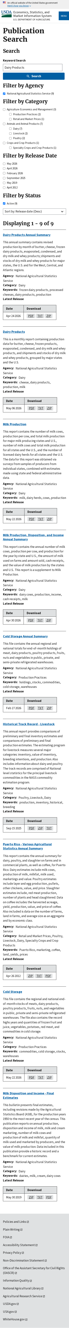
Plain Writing (11, 1229)
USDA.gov (9, 1304)
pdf (30, 316)
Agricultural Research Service (22, 1296)
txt (39, 316)
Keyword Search (14, 60)
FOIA (6, 1237)
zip (48, 316)
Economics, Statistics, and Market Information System (32, 14)
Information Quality (16, 1280)
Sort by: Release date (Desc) (23, 211)
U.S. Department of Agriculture (31, 19)
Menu (64, 15)
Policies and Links (14, 1222)
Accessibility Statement (19, 1245)
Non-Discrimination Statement (23, 1260)
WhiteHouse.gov (14, 1319)
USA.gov (8, 1312)
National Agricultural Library (22, 1288)
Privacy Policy (12, 1253)
